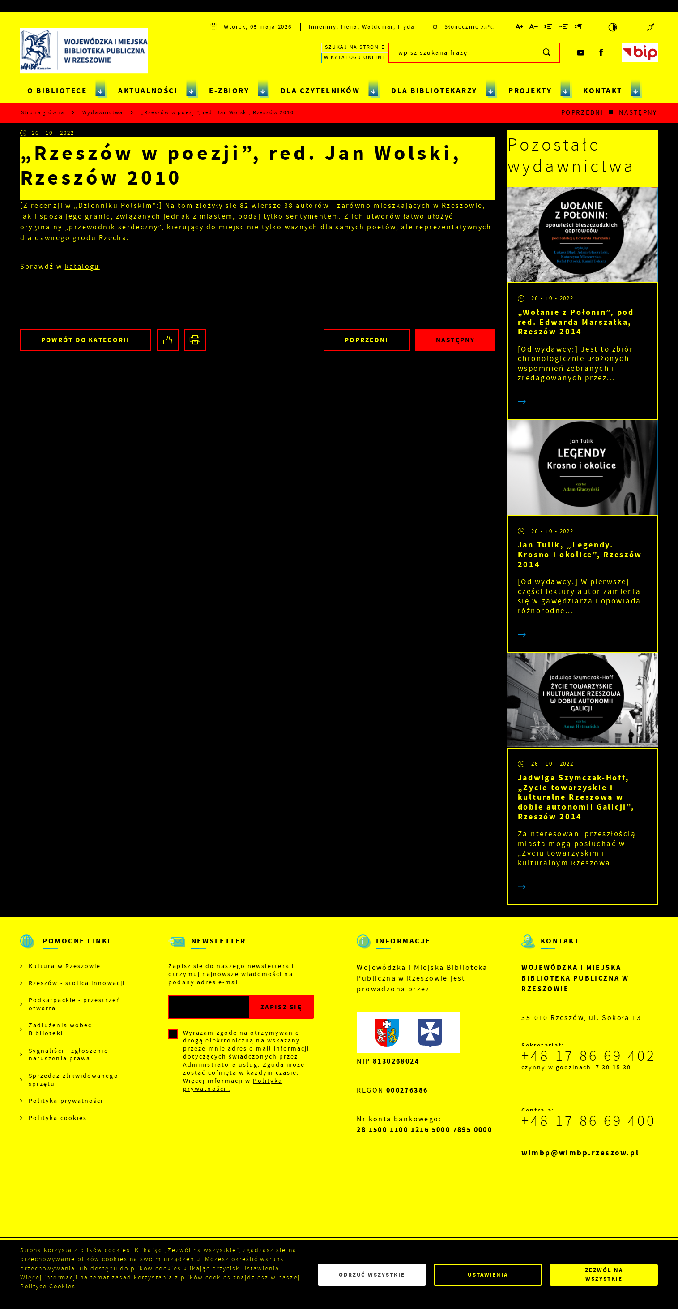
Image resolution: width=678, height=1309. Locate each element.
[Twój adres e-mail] (209, 1007)
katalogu (82, 266)
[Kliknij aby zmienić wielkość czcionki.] (520, 28)
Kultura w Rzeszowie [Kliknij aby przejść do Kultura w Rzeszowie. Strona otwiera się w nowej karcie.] (65, 966)
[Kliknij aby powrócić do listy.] (611, 113)
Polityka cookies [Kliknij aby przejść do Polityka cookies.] (58, 1118)
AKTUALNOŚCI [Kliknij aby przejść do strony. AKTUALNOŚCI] (148, 91)
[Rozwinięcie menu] (73, 949)
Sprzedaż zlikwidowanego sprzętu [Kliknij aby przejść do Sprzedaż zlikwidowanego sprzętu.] (74, 1080)
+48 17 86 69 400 (588, 1120)
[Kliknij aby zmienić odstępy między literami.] (534, 28)
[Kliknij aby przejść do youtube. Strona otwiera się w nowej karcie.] (580, 52)
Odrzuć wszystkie (372, 1275)
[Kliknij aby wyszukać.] (547, 53)
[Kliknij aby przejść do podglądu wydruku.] (195, 340)
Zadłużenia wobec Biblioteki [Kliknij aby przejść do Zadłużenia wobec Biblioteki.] (60, 1029)
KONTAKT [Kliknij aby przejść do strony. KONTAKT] (602, 91)
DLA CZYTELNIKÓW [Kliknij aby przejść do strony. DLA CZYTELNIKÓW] (320, 91)
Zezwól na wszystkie (604, 1274)
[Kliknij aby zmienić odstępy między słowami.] (564, 28)
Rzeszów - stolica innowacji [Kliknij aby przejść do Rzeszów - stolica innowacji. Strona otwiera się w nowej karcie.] (77, 983)
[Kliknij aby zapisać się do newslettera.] (281, 1007)
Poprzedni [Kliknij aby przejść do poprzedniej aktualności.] (582, 113)
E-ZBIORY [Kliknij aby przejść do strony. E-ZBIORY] (229, 91)
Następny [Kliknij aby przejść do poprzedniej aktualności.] (638, 113)
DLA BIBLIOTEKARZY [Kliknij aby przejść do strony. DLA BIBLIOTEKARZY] (434, 91)
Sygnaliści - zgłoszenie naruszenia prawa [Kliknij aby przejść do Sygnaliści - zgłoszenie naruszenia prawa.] (68, 1055)
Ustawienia (488, 1275)
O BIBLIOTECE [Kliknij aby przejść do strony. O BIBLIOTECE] (57, 91)
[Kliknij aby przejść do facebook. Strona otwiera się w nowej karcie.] (601, 52)
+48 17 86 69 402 (588, 1055)
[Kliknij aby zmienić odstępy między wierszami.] (548, 28)
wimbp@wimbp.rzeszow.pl (580, 1153)
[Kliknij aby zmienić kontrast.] (613, 27)
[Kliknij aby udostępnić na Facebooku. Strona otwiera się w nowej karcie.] (168, 340)
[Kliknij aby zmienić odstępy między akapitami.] (578, 28)
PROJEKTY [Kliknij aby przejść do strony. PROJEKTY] (530, 91)
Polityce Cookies (48, 1286)
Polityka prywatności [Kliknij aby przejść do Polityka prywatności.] (66, 1101)
